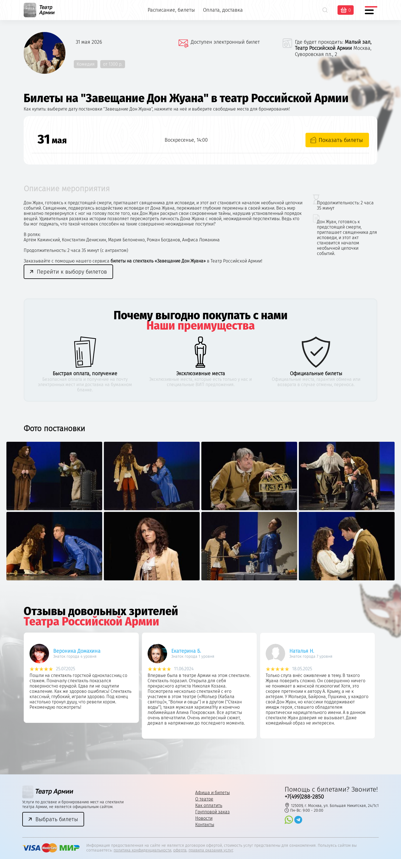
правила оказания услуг (211, 850)
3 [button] (200, 758)
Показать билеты (341, 140)
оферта (180, 850)
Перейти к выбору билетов (72, 271)
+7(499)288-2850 (304, 796)
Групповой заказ (212, 811)
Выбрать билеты (56, 819)
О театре (204, 799)
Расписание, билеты (171, 10)
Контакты (204, 824)
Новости (203, 818)
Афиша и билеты (212, 792)
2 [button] (191, 758)
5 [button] (219, 758)
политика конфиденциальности (142, 850)
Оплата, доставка (223, 10)
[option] (54, 511)
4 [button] (210, 758)
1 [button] (182, 758)
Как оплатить (208, 805)
